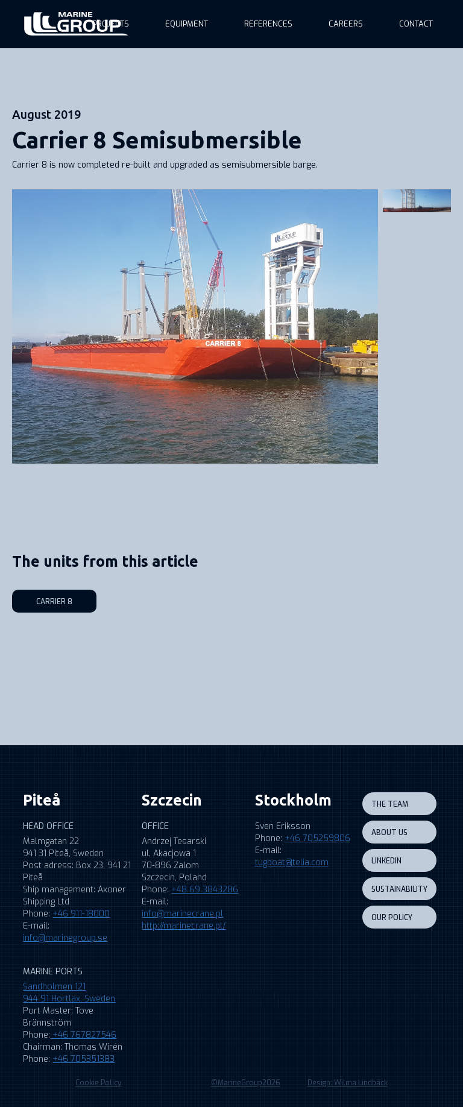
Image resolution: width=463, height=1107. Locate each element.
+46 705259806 (317, 838)
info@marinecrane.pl (182, 913)
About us (389, 832)
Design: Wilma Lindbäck (347, 1083)
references (268, 24)
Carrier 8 (54, 602)
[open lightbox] (195, 326)
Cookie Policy (98, 1083)
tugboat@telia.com (292, 862)
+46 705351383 (83, 1059)
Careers (346, 24)
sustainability (399, 889)
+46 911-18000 (81, 913)
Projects (111, 24)
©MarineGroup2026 (245, 1083)
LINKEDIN (386, 861)
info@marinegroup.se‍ (65, 938)
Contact (416, 24)
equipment (186, 24)
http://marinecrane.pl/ (183, 926)
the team (389, 804)
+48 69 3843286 (204, 889)
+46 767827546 (83, 1035)
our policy (391, 917)
